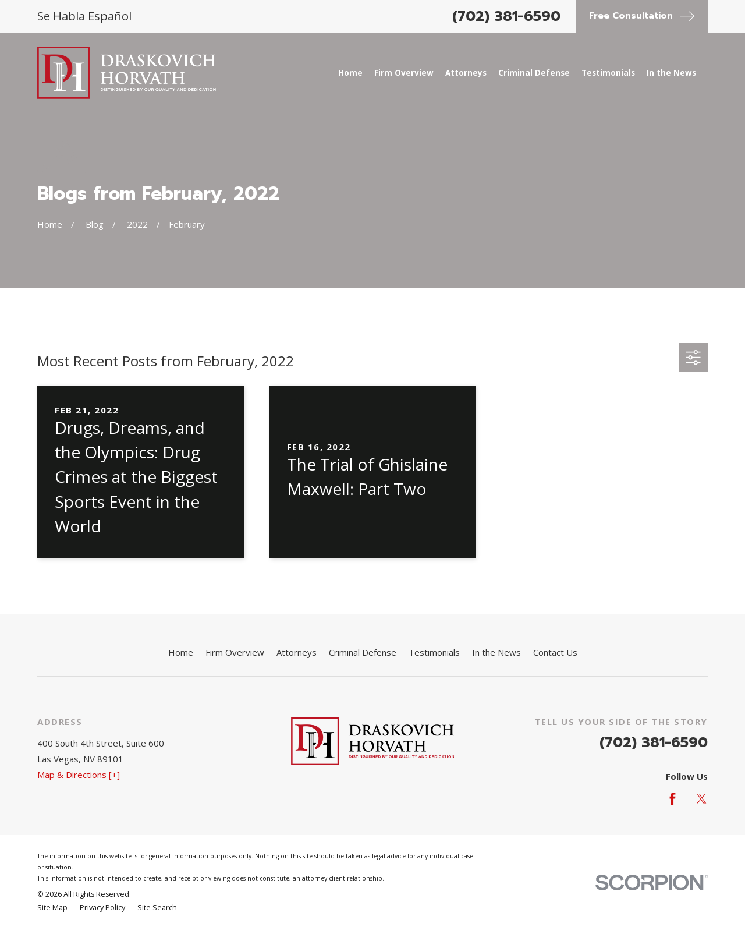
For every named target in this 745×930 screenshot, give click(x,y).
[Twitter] (702, 799)
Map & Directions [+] (78, 774)
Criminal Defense (362, 652)
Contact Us (555, 652)
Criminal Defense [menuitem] (534, 73)
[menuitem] (52, 908)
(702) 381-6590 (506, 16)
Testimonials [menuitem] (608, 73)
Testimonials (434, 652)
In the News (496, 652)
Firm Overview (234, 652)
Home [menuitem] (350, 73)
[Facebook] (672, 799)
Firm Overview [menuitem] (404, 73)
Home (180, 652)
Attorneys (296, 652)
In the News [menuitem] (671, 73)
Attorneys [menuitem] (466, 73)
